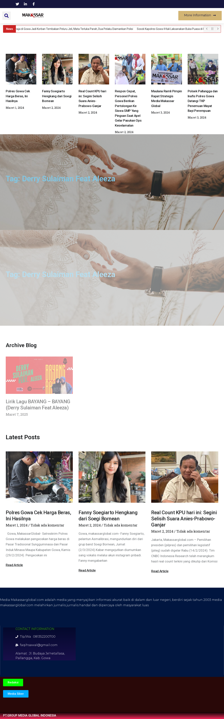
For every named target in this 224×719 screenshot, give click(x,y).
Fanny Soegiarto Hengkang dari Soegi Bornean (56, 96)
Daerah (77, 15)
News (59, 15)
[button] (6, 15)
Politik (121, 15)
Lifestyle (142, 15)
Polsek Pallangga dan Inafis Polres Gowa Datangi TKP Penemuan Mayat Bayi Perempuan (203, 101)
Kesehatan (100, 15)
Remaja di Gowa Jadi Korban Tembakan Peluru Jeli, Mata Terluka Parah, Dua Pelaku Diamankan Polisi (73, 28)
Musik (162, 15)
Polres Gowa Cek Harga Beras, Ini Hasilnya (18, 96)
